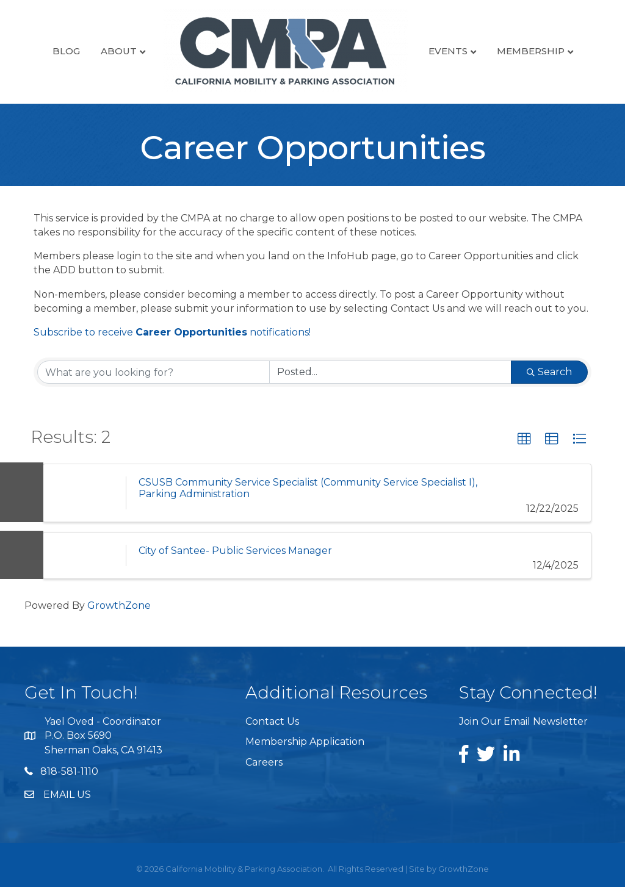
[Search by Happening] (390, 372)
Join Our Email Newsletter (523, 721)
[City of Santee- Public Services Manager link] (85, 555)
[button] (524, 439)
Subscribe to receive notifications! (172, 332)
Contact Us (272, 721)
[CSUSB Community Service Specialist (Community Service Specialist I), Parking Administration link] (85, 493)
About (119, 51)
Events (448, 51)
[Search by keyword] (153, 372)
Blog (66, 51)
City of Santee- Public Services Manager (235, 550)
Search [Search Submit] (549, 372)
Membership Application (304, 741)
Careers (264, 762)
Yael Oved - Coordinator (103, 721)
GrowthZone (119, 605)
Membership (531, 51)
